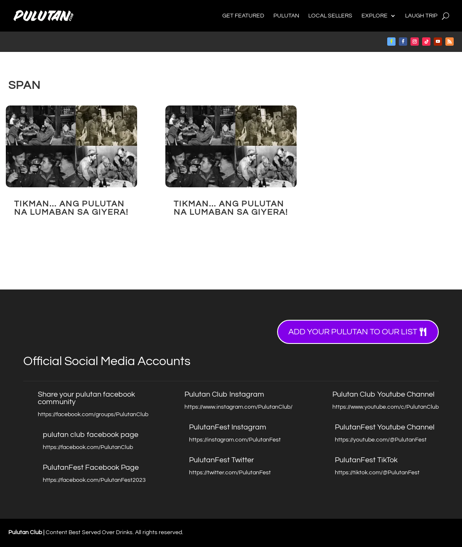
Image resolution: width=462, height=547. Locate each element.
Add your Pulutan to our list (352, 332)
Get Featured (243, 16)
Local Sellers (330, 16)
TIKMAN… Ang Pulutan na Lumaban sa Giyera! (71, 208)
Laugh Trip (421, 16)
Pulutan (286, 16)
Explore (374, 16)
